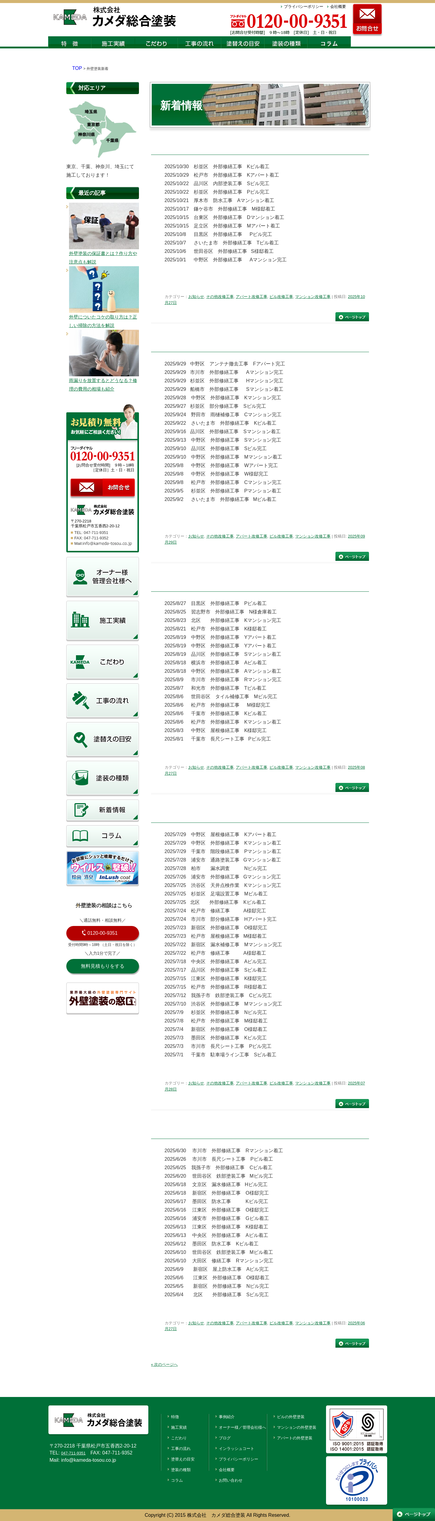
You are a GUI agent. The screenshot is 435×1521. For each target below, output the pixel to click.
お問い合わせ (222, 1477)
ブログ (215, 1436)
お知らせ (196, 296)
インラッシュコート (230, 1447)
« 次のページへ (164, 1364)
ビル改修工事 (281, 296)
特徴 (165, 1416)
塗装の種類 (172, 1467)
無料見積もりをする (102, 965)
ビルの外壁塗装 (294, 1416)
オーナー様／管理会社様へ (237, 1426)
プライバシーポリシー (303, 6)
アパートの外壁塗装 (299, 1436)
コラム (167, 1477)
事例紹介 (217, 1416)
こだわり (170, 1436)
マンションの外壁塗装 (301, 1426)
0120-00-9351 (102, 932)
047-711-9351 (76, 1452)
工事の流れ (172, 1447)
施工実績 (170, 1426)
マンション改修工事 (313, 296)
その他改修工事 (220, 296)
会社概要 (338, 6)
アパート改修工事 (251, 296)
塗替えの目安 (174, 1457)
